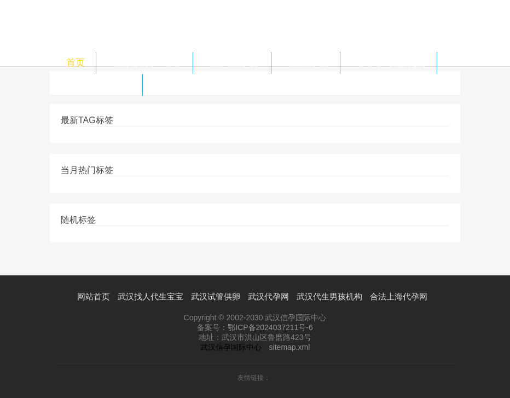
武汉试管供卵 (232, 62)
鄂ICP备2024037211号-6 (270, 327)
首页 (75, 62)
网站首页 (93, 296)
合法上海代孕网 (98, 84)
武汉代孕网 (305, 62)
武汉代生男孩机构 (388, 62)
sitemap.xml (289, 347)
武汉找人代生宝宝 (144, 62)
